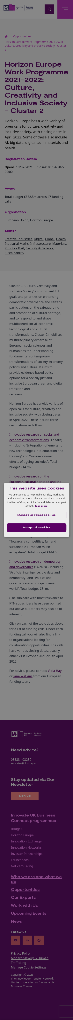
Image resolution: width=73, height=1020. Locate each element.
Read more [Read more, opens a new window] (40, 506)
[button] (37, 515)
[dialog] (36, 510)
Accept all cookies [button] (36, 527)
